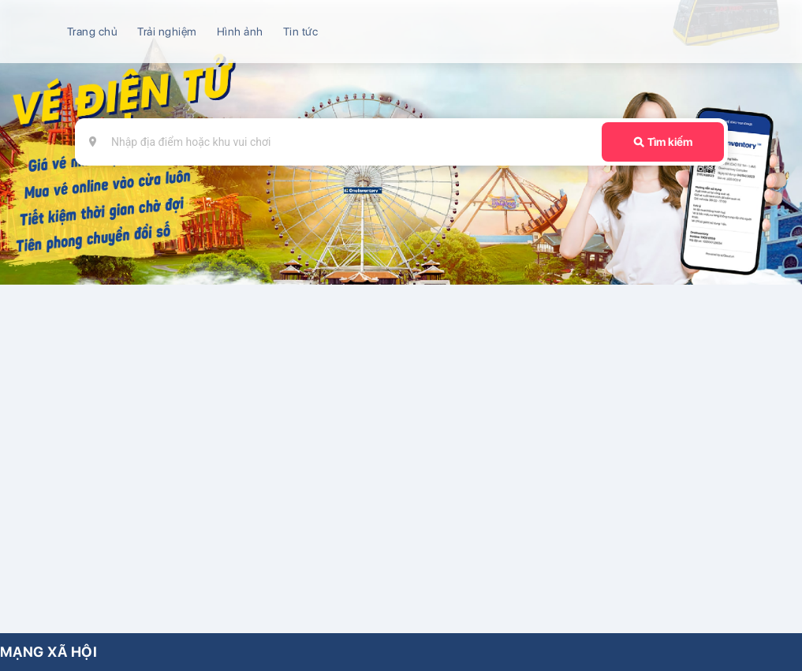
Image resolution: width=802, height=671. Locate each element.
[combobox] (346, 142)
